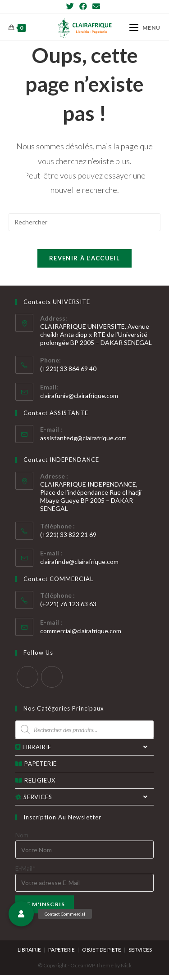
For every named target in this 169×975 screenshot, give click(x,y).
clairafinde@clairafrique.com (79, 561)
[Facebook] (83, 6)
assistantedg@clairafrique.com (83, 438)
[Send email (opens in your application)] (96, 6)
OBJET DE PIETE (101, 949)
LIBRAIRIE (84, 747)
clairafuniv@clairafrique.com (79, 395)
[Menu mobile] (144, 27)
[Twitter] (71, 6)
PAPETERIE (36, 763)
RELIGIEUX (35, 780)
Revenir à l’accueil (84, 258)
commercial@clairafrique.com (80, 631)
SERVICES (84, 797)
